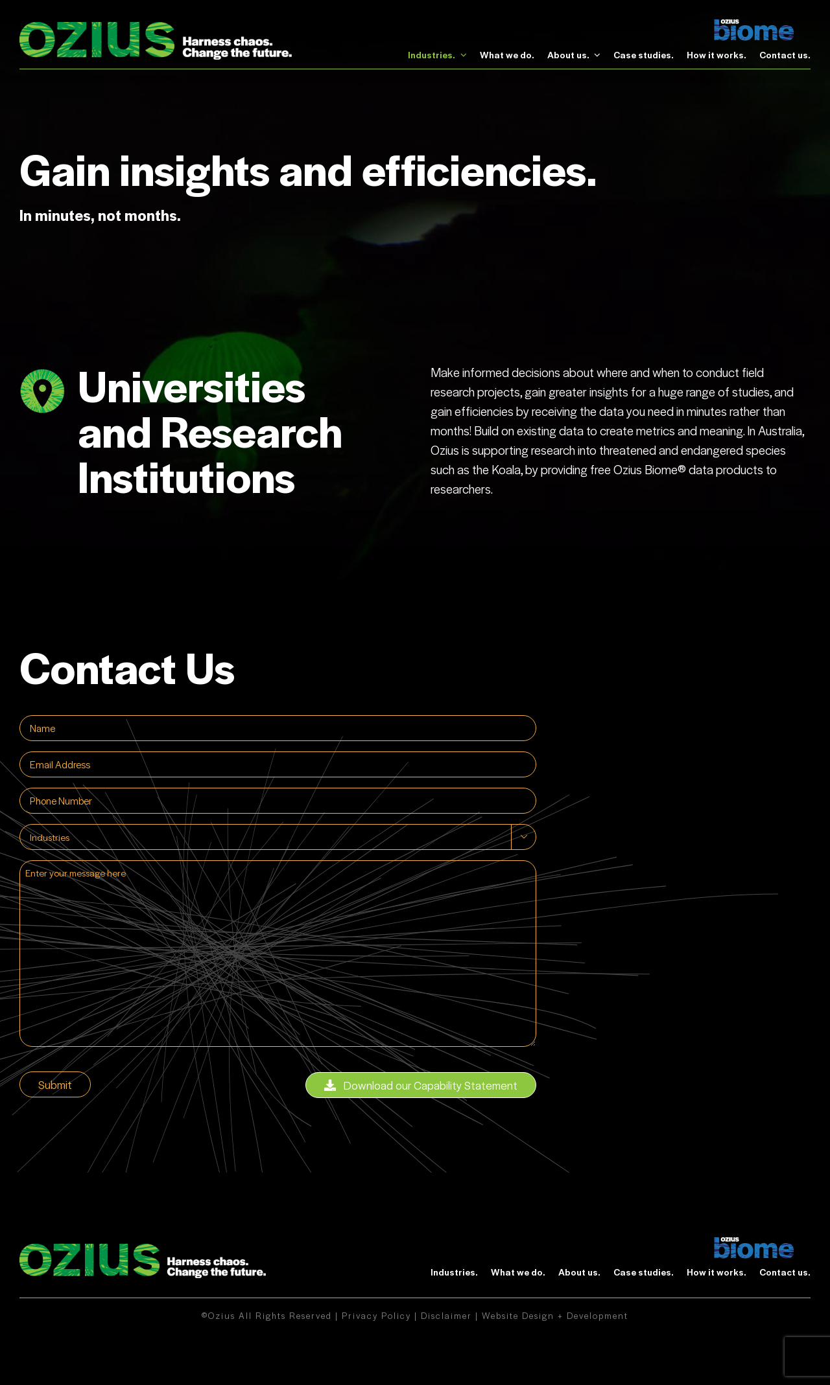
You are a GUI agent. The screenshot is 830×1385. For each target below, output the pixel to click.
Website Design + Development (555, 1315)
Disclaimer (446, 1315)
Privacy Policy (376, 1315)
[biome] (754, 26)
